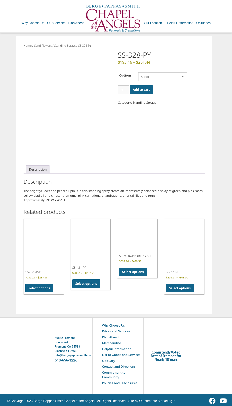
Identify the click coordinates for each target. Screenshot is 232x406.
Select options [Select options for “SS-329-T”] (180, 288)
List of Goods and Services (121, 355)
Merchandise (111, 343)
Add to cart (141, 90)
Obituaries (203, 23)
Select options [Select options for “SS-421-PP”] (86, 284)
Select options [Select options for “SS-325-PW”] (39, 288)
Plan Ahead (76, 23)
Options (125, 75)
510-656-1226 (66, 360)
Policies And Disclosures (119, 383)
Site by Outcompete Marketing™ (151, 401)
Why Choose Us (32, 23)
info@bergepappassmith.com (74, 355)
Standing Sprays (65, 46)
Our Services (56, 23)
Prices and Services (116, 331)
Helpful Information (180, 23)
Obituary (108, 361)
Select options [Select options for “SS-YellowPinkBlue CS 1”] (133, 272)
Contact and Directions (119, 366)
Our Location (153, 23)
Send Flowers (43, 46)
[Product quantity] (123, 89)
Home (28, 46)
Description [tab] (38, 169)
